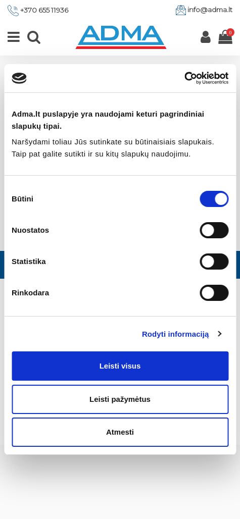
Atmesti (120, 432)
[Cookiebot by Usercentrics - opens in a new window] (184, 78)
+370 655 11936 (44, 10)
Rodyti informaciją (175, 334)
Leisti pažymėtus (120, 399)
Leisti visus (120, 365)
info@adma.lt (209, 10)
